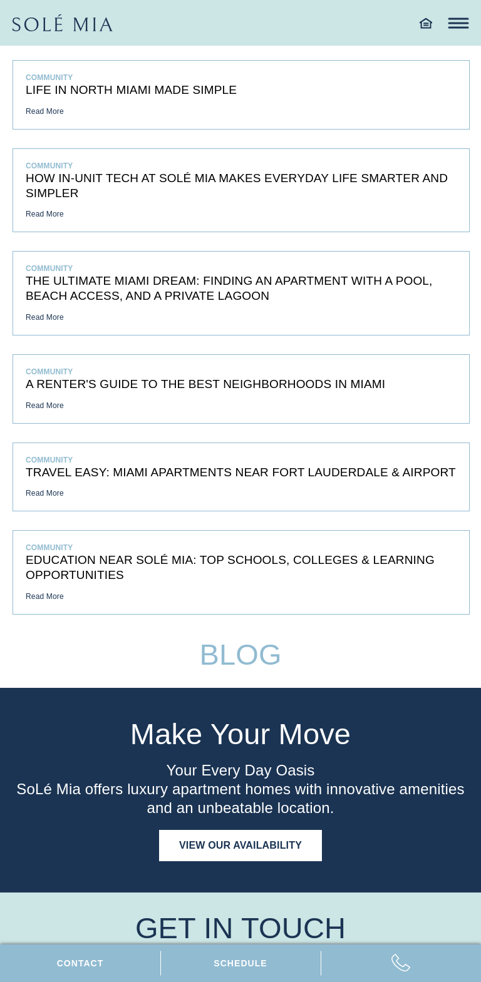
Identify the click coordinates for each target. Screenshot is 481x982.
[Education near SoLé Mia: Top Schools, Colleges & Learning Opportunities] (241, 572)
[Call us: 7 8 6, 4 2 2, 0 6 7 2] (401, 963)
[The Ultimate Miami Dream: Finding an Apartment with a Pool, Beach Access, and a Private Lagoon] (241, 293)
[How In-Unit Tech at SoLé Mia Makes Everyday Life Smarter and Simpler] (241, 190)
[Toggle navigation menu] (458, 23)
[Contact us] (80, 963)
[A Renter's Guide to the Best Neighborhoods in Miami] (241, 389)
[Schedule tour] (240, 963)
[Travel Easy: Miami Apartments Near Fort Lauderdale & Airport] (241, 477)
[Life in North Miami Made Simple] (241, 95)
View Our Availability (240, 845)
